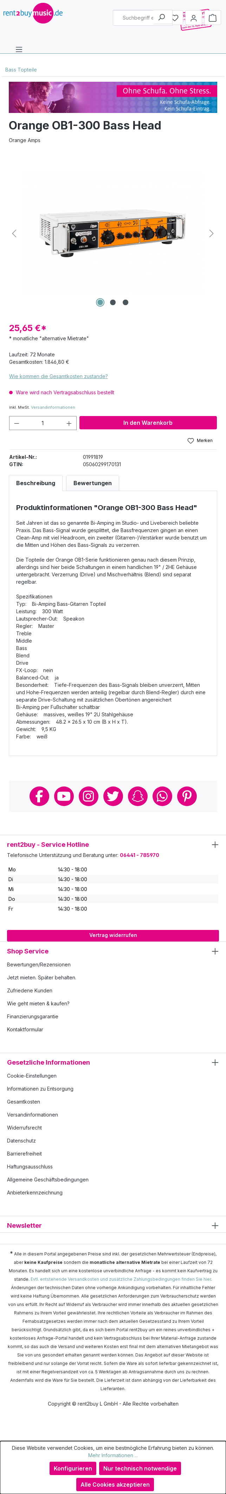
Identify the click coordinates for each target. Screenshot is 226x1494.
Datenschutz (21, 1141)
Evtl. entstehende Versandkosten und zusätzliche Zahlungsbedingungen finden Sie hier (121, 1279)
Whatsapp (162, 796)
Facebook (39, 796)
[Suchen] (163, 17)
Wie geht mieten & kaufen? (38, 1003)
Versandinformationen (53, 407)
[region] (113, 233)
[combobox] (143, 18)
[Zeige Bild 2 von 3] (113, 302)
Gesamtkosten (23, 1102)
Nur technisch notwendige (140, 1468)
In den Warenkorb (148, 422)
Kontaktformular (25, 1029)
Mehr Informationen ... (113, 1455)
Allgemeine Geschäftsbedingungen (48, 1180)
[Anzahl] (43, 423)
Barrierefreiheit (24, 1154)
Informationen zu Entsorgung (40, 1089)
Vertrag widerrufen (113, 935)
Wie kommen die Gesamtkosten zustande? (58, 376)
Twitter (113, 796)
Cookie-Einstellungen (32, 1076)
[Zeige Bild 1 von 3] (100, 302)
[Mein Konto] (193, 17)
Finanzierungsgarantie (32, 1016)
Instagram (88, 796)
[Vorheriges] (14, 233)
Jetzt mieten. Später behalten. (41, 977)
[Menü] (19, 49)
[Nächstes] (211, 233)
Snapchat (138, 796)
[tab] (35, 483)
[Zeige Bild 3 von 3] (125, 302)
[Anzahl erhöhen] (69, 423)
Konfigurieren (73, 1468)
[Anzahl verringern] (16, 423)
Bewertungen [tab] (92, 483)
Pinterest (187, 796)
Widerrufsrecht (24, 1128)
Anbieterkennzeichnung (35, 1192)
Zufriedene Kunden (29, 990)
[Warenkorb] (212, 17)
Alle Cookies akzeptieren (115, 1484)
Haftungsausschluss (30, 1167)
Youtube (64, 796)
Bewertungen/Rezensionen (39, 964)
